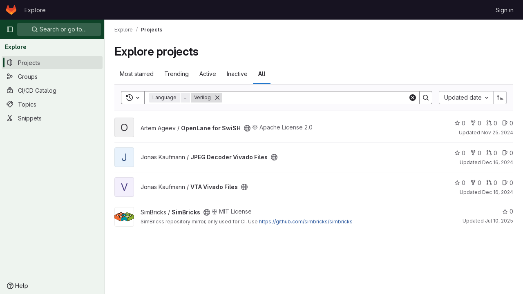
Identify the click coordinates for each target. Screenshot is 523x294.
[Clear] (413, 97)
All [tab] (261, 73)
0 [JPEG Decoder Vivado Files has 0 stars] (459, 152)
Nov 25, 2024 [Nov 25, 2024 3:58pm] (497, 132)
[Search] (315, 97)
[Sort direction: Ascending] (500, 97)
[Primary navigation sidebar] (9, 29)
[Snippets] (52, 118)
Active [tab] (207, 73)
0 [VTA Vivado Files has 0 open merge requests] (491, 182)
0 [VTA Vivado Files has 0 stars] (459, 182)
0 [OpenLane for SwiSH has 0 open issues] (507, 123)
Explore (35, 10)
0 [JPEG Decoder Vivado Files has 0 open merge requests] (491, 152)
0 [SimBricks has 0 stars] (507, 211)
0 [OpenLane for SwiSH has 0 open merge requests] (491, 123)
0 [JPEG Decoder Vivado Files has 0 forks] (475, 152)
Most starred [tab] (137, 73)
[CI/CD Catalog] (52, 90)
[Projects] (52, 62)
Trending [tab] (176, 73)
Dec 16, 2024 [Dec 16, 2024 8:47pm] (497, 192)
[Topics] (52, 104)
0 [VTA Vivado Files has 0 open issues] (507, 182)
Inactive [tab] (237, 73)
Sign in (505, 10)
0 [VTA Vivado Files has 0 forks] (475, 182)
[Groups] (52, 76)
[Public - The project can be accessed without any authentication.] (247, 128)
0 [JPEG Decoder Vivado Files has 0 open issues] (507, 152)
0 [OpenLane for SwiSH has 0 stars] (459, 123)
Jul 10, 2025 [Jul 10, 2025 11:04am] (499, 221)
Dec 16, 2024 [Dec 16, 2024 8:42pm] (497, 162)
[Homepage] (11, 9)
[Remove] (217, 97)
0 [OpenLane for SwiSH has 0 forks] (475, 123)
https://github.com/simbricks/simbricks (306, 221)
